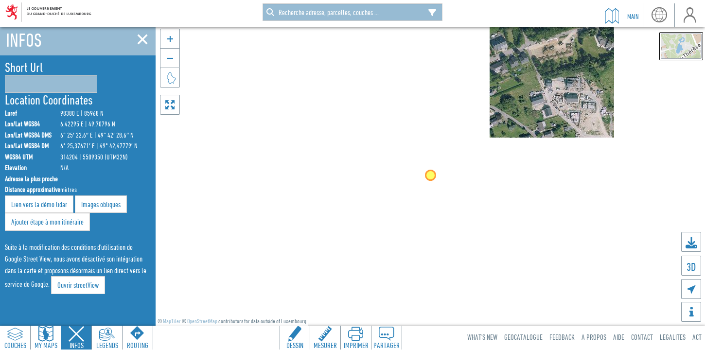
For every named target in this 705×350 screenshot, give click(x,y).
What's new (482, 336)
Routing (137, 345)
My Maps (46, 345)
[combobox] (352, 12)
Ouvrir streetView (78, 284)
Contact (642, 336)
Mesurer (325, 345)
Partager (386, 345)
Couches (15, 345)
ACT (697, 336)
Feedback (562, 336)
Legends (107, 345)
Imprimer (356, 345)
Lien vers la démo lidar (39, 204)
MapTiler (172, 321)
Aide (618, 336)
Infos (77, 345)
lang (659, 15)
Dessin (294, 345)
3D (691, 266)
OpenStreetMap (202, 321)
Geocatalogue (523, 336)
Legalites (673, 336)
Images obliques (101, 204)
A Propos (594, 336)
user (689, 15)
